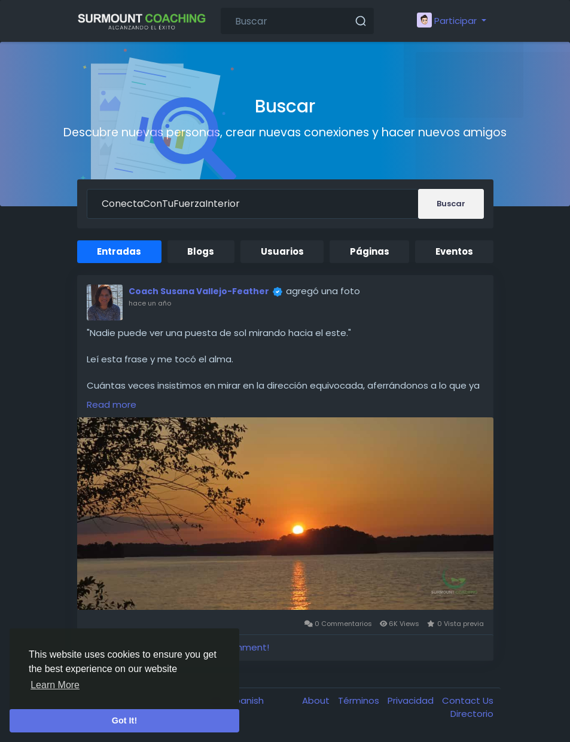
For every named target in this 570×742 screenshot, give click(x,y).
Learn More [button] (55, 685)
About (317, 700)
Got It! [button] (124, 720)
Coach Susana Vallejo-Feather (199, 291)
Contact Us (467, 700)
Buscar (451, 203)
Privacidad (412, 700)
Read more (111, 404)
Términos (360, 700)
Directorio (471, 713)
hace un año (150, 303)
